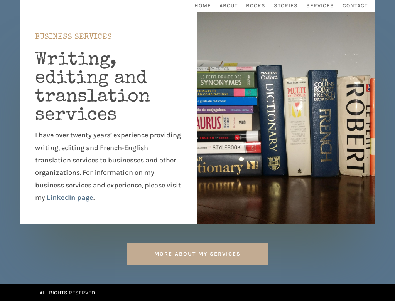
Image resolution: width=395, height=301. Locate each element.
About (228, 6)
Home (202, 6)
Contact (355, 6)
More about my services (197, 254)
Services (320, 6)
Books (255, 6)
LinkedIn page (70, 197)
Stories (286, 6)
